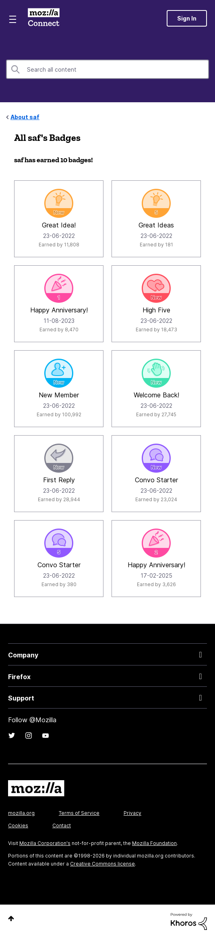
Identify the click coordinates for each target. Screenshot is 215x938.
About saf (24, 117)
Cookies (18, 825)
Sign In (186, 18)
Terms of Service (79, 813)
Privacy (132, 813)
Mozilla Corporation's (44, 843)
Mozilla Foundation (154, 843)
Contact (61, 825)
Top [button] (11, 918)
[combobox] (107, 69)
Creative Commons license (102, 864)
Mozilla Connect (43, 18)
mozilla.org (21, 813)
